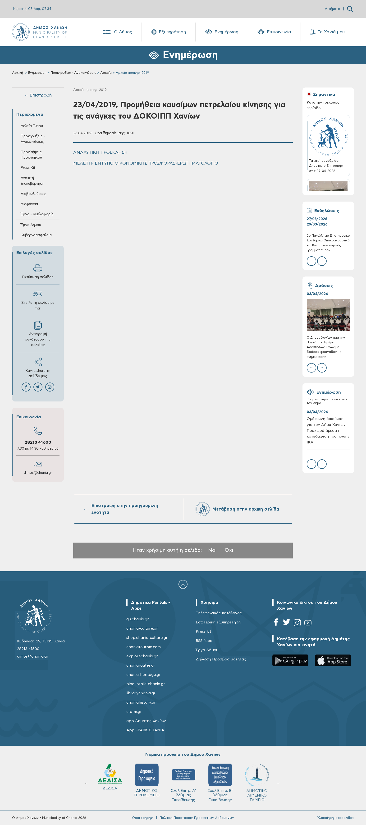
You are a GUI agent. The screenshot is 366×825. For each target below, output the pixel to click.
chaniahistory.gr (141, 702)
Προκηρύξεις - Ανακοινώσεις (73, 72)
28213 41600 (38, 442)
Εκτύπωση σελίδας (38, 271)
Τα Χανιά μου (327, 32)
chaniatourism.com (143, 647)
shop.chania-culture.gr (147, 638)
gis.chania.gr (137, 619)
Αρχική (17, 72)
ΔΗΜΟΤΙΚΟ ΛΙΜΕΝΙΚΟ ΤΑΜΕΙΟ (257, 783)
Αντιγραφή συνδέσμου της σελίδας (38, 334)
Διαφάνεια (29, 204)
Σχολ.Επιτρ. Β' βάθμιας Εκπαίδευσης (220, 783)
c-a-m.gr (134, 712)
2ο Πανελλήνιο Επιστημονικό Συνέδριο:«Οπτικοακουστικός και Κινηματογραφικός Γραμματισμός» (328, 243)
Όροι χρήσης (142, 818)
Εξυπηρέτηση (168, 32)
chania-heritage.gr (143, 675)
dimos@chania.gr (38, 473)
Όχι (229, 550)
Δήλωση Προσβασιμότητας (221, 659)
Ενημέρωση (221, 32)
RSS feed (204, 641)
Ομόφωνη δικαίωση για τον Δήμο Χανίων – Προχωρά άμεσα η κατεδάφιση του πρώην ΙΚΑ (328, 430)
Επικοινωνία (274, 32)
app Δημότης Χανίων (146, 721)
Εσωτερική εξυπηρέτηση (218, 622)
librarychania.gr (141, 693)
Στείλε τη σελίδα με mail (37, 300)
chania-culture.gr (142, 628)
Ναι (212, 550)
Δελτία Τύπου (32, 126)
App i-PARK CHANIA (145, 730)
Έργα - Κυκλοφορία (37, 214)
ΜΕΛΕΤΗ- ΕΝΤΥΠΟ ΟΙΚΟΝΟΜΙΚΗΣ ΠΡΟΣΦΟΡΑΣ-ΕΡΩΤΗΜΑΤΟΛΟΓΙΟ (145, 163)
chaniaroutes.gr (140, 665)
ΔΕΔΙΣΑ (110, 777)
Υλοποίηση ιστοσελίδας (335, 818)
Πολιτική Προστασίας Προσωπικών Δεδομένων (197, 818)
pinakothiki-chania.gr (145, 684)
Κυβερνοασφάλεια (36, 235)
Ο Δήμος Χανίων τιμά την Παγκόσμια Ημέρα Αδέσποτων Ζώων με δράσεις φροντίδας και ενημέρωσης (326, 347)
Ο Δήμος (117, 32)
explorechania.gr (142, 656)
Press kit (203, 631)
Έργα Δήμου (31, 225)
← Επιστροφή (38, 95)
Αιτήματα (332, 9)
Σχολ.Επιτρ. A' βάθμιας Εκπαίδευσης (183, 783)
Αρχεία (106, 72)
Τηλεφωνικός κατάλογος (219, 613)
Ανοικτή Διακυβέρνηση (32, 180)
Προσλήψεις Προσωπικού (31, 154)
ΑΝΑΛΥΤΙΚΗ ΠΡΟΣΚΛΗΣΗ (100, 152)
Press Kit (28, 168)
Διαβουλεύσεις (33, 194)
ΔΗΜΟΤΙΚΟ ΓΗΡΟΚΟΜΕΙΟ (147, 780)
